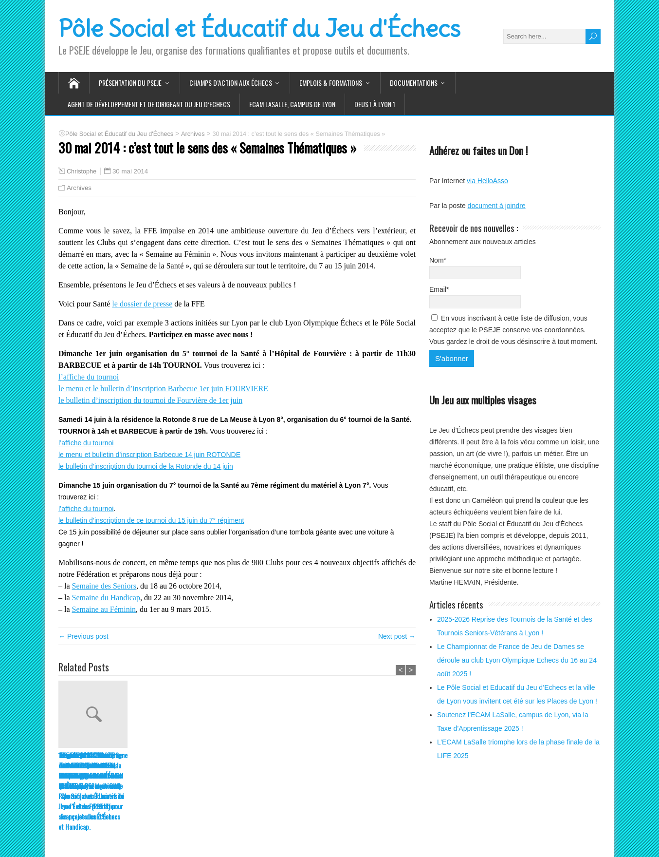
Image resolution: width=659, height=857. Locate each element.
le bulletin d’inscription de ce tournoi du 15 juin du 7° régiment (151, 520)
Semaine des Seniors (104, 586)
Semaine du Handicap (106, 597)
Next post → (397, 636)
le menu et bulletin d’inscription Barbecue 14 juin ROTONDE (149, 454)
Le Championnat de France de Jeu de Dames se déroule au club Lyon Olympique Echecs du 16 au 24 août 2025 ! (517, 660)
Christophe (81, 171)
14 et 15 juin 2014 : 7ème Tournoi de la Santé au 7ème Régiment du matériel (162, 770)
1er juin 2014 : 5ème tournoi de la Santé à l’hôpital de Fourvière (302, 765)
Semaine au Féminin (104, 609)
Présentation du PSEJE (130, 82)
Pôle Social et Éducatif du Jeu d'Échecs (259, 28)
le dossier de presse (142, 304)
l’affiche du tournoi (88, 377)
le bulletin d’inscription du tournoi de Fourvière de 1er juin (150, 400)
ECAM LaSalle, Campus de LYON (292, 104)
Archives (79, 187)
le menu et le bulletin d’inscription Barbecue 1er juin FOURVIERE (163, 388)
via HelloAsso (487, 181)
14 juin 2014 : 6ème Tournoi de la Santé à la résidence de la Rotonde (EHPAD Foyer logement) (234, 770)
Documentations (414, 82)
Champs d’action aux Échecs (230, 82)
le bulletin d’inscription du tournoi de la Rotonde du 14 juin (145, 466)
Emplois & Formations (330, 82)
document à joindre (497, 205)
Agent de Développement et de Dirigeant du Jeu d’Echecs (149, 104)
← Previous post (83, 636)
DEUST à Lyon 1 (374, 104)
